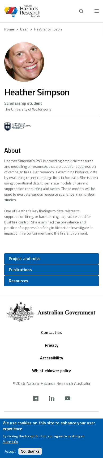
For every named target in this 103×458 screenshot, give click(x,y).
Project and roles (25, 258)
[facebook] (35, 399)
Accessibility (51, 358)
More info (10, 444)
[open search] (81, 11)
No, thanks (30, 454)
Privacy (51, 345)
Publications (20, 269)
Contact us (51, 332)
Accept (10, 454)
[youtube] (67, 399)
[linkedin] (51, 399)
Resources (18, 281)
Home (9, 29)
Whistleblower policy (51, 370)
